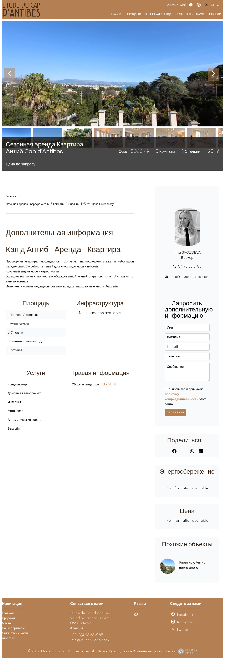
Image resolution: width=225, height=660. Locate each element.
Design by (186, 651)
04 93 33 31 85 (190, 266)
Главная (11, 196)
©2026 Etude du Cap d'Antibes (54, 651)
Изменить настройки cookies (154, 651)
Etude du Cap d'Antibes (90, 613)
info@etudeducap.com (189, 277)
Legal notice (94, 651)
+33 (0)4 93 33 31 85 (86, 635)
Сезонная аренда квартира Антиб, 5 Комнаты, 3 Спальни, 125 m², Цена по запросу (60, 204)
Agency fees (119, 651)
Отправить (175, 412)
